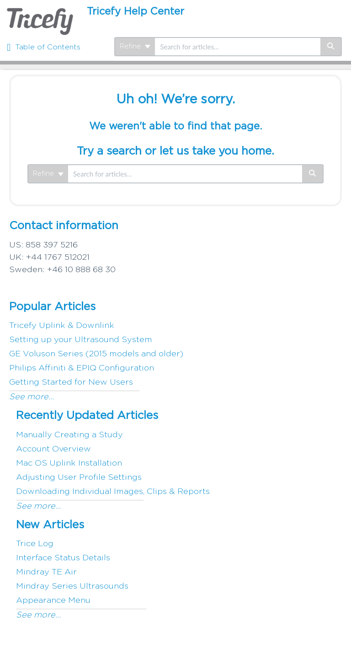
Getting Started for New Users (71, 382)
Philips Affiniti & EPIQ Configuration (81, 368)
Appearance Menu (53, 600)
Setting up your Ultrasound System (80, 340)
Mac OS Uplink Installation (69, 463)
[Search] (331, 46)
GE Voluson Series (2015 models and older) (96, 354)
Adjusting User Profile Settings (79, 477)
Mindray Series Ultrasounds (72, 586)
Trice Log (34, 544)
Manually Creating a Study (69, 435)
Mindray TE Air (46, 572)
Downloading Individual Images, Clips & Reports (113, 492)
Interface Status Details (63, 558)
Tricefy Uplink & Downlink (61, 326)
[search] (238, 46)
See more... (31, 397)
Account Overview (53, 449)
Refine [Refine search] (135, 46)
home (256, 151)
